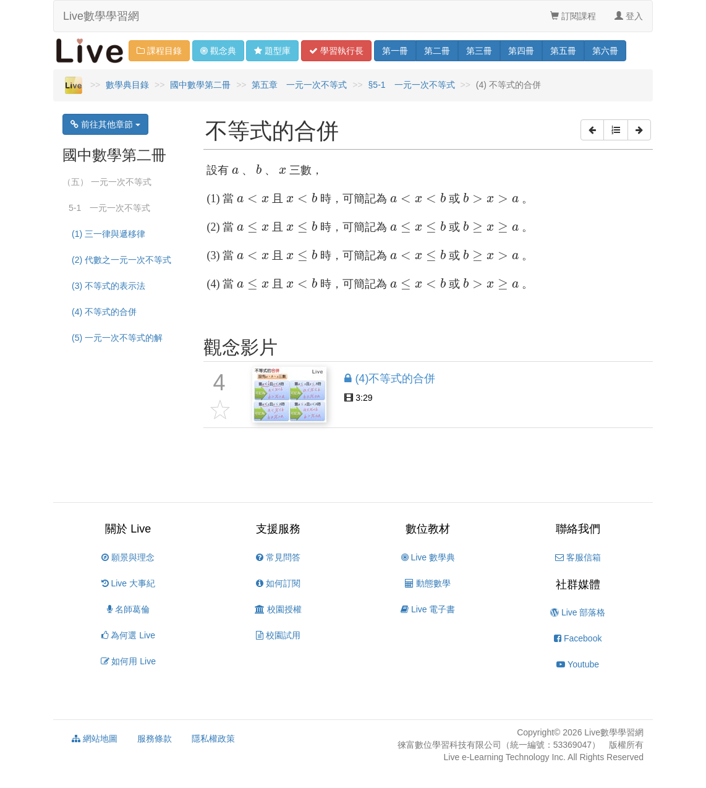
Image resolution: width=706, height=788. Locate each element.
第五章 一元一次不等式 (299, 85)
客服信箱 (578, 557)
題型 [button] (272, 51)
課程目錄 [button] (159, 51)
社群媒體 (578, 584)
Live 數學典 (428, 557)
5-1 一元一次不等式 (109, 208)
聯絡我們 (578, 529)
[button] (592, 129)
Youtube (577, 664)
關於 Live (128, 529)
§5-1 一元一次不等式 (411, 85)
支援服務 (278, 529)
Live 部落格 (577, 612)
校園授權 (278, 609)
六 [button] (605, 51)
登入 (629, 16)
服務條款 (154, 738)
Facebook (578, 638)
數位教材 (428, 529)
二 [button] (437, 51)
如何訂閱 (278, 583)
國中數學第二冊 (200, 85)
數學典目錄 (127, 85)
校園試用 (278, 635)
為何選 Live (128, 635)
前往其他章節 (105, 124)
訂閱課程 (573, 16)
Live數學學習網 (101, 16)
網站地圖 (94, 738)
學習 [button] (336, 51)
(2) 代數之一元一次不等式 (121, 260)
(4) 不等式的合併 (104, 312)
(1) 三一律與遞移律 (108, 234)
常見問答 (278, 557)
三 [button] (479, 51)
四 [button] (521, 51)
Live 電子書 (428, 609)
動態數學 (428, 583)
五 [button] (563, 51)
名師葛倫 (128, 609)
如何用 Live (128, 661)
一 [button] (395, 51)
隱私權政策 (213, 738)
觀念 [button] (218, 51)
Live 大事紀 (128, 583)
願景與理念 (128, 557)
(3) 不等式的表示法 (108, 286)
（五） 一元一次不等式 (106, 182)
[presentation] (235, 171)
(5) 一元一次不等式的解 (117, 338)
